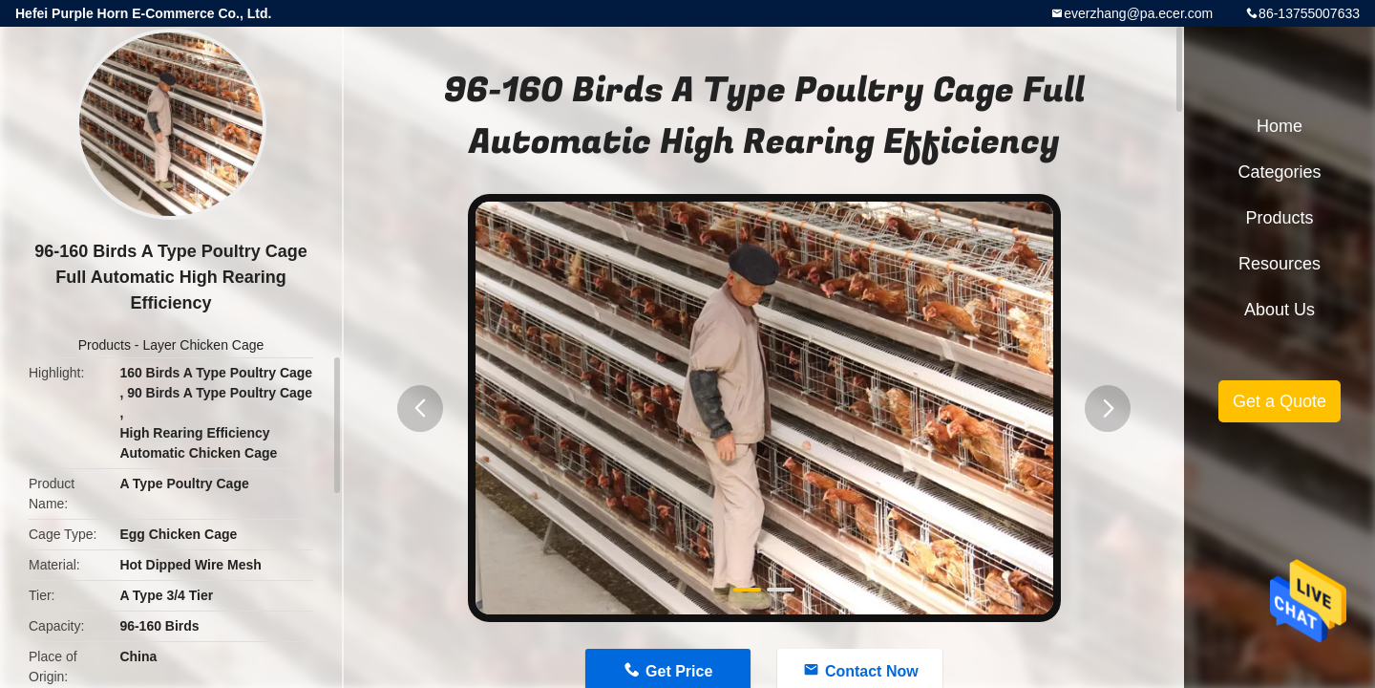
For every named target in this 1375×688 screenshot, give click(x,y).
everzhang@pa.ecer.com (1138, 13)
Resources (1279, 263)
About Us (1279, 309)
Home (1279, 126)
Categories (1279, 172)
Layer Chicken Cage (203, 345)
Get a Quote (1279, 401)
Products (104, 345)
